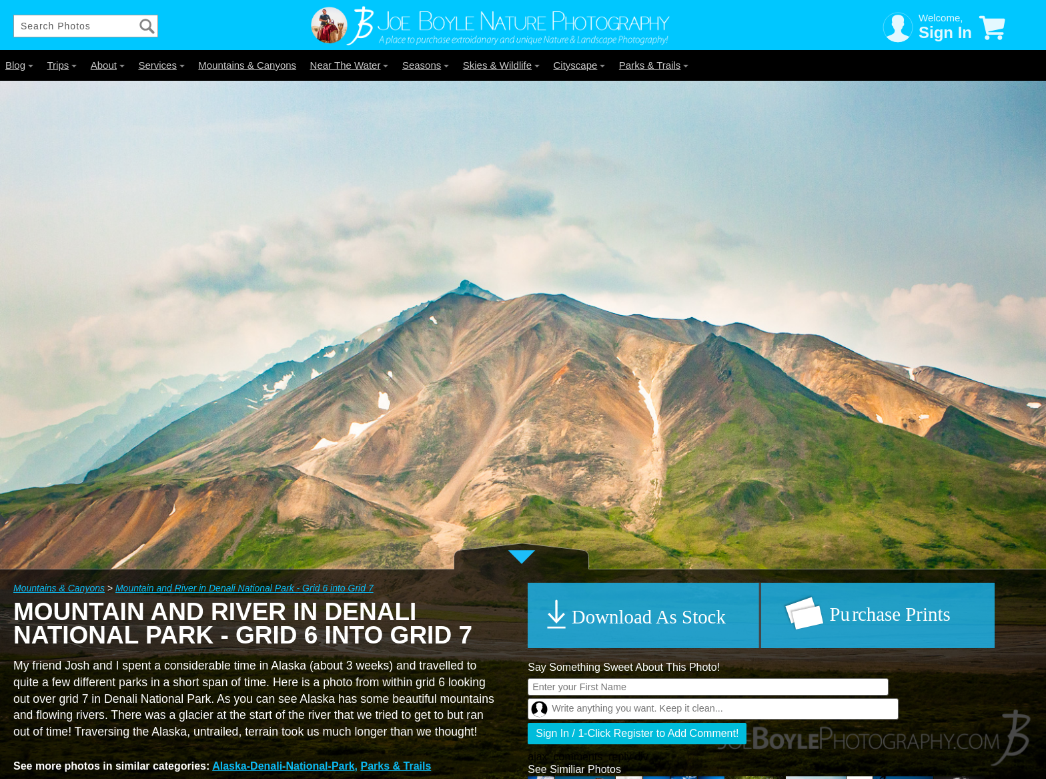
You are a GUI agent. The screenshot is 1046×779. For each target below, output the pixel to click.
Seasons (425, 65)
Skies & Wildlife (501, 65)
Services (161, 65)
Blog (19, 65)
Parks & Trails (654, 65)
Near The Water (349, 65)
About (108, 65)
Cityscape (580, 65)
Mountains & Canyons (247, 65)
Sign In (945, 32)
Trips (62, 65)
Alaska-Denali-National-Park (283, 766)
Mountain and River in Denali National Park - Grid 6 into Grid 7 (244, 588)
